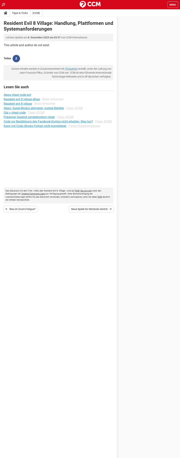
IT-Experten (71, 68)
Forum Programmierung (84, 126)
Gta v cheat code (15, 112)
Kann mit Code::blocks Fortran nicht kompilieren (35, 126)
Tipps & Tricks (20, 12)
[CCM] (36, 12)
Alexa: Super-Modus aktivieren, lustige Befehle (34, 108)
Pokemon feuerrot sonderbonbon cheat (29, 117)
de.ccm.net (86, 191)
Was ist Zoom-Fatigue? (22, 209)
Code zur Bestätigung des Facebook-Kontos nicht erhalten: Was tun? (48, 121)
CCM (77, 191)
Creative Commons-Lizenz (33, 194)
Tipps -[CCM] (74, 108)
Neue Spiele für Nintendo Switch (89, 209)
